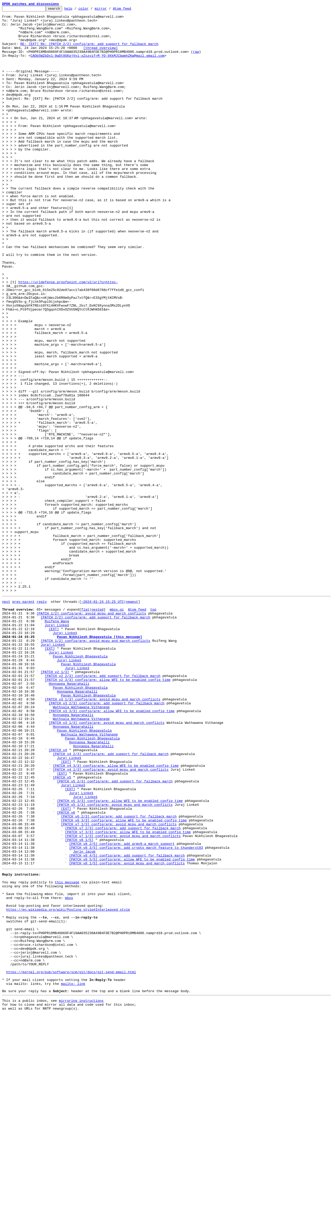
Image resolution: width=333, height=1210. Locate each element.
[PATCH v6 (66, 972)
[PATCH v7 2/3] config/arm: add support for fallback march (123, 991)
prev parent (23, 719)
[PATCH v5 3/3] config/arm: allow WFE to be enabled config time (120, 958)
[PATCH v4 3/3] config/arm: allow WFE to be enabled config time (116, 916)
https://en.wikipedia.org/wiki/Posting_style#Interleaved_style (68, 1087)
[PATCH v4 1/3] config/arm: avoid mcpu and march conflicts (111, 920)
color (91, 10)
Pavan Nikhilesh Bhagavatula (80, 785)
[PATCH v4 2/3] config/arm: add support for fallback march (111, 902)
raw (196, 61)
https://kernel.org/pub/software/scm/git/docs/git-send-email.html (71, 1162)
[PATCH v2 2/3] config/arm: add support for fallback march (103, 808)
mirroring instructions (81, 1195)
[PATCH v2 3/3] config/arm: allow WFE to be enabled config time (108, 813)
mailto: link (73, 1176)
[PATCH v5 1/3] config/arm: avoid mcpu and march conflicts (115, 963)
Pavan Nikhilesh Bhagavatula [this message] (99, 761)
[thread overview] (100, 56)
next (6, 719)
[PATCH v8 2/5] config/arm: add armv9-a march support (122, 1010)
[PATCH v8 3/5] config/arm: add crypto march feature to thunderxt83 (136, 1014)
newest (132, 719)
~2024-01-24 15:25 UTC (102, 719)
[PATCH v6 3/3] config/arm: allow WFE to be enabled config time (124, 981)
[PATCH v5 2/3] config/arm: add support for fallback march (115, 935)
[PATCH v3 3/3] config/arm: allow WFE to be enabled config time (112, 850)
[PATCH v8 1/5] (79, 1005)
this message (67, 1054)
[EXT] (54, 752)
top (153, 728)
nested (97, 728)
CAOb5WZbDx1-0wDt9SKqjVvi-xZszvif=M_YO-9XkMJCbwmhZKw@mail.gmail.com (97, 65)
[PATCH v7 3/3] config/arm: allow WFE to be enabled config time (128, 995)
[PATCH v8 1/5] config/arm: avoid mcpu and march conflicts (127, 1033)
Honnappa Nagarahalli (69, 817)
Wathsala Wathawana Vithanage (81, 846)
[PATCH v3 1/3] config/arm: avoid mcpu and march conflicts (103, 836)
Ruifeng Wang (57, 742)
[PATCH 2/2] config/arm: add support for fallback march (95, 738)
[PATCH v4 (58, 897)
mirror (109, 10)
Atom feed (130, 10)
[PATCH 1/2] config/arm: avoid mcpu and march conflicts (91, 733)
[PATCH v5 (62, 930)
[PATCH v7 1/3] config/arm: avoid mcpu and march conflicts (119, 986)
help (76, 10)
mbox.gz (117, 728)
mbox (69, 1073)
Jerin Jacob (84, 1019)
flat (85, 728)
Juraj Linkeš (57, 747)
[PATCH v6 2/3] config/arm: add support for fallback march (119, 977)
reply (42, 719)
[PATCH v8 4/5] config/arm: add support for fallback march (127, 1024)
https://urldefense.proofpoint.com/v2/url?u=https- (68, 337)
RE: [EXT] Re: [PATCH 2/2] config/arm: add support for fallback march (89, 51)
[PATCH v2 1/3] (55, 803)
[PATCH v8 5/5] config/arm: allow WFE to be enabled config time (132, 1028)
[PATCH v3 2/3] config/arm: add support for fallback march (106, 841)
